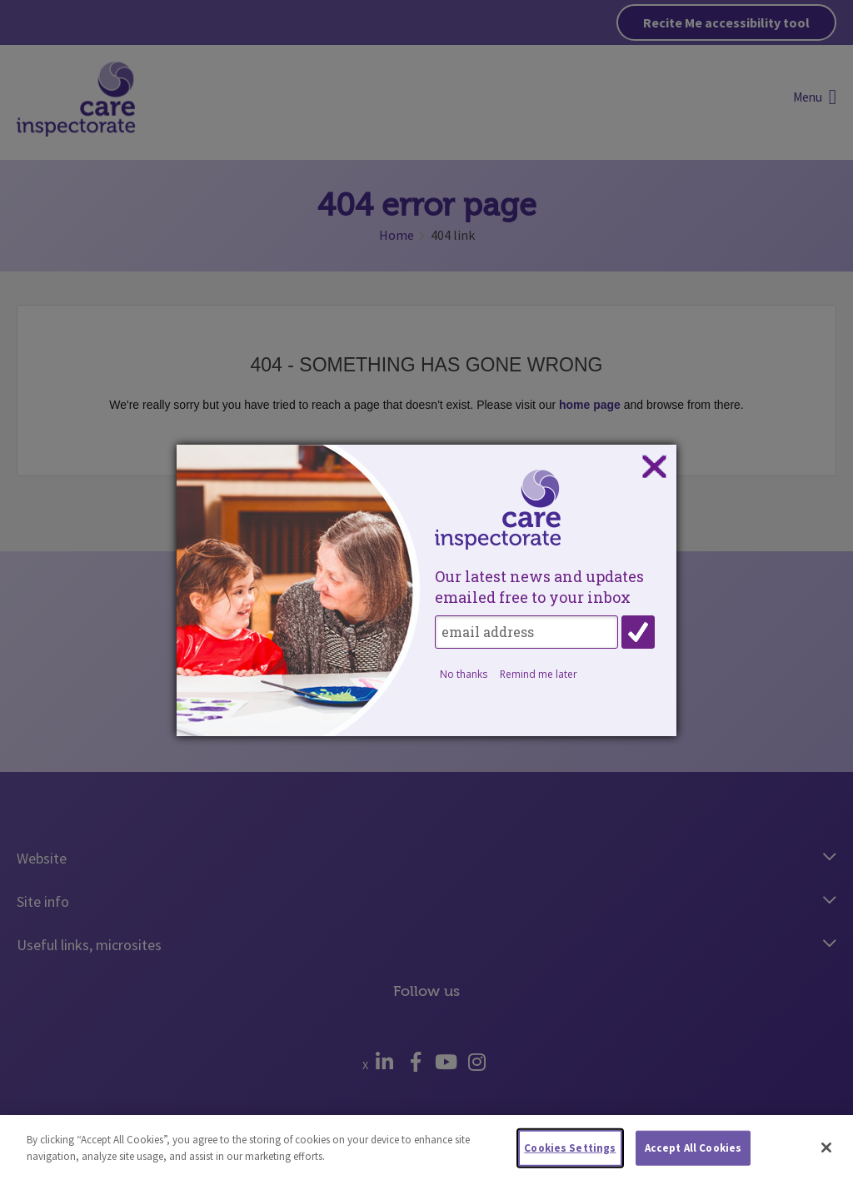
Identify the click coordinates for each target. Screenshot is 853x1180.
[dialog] (426, 590)
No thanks (463, 674)
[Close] (826, 1151)
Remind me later (538, 674)
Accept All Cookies (693, 1152)
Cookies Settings (570, 1152)
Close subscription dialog (653, 467)
